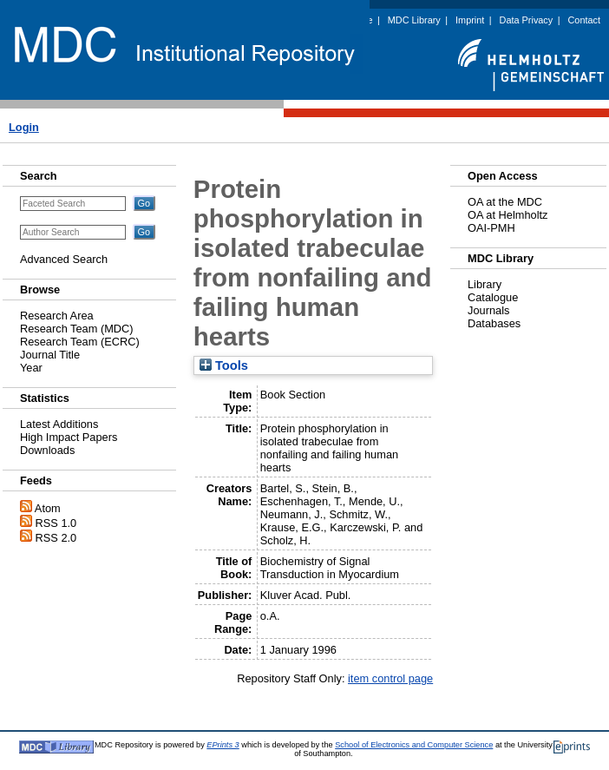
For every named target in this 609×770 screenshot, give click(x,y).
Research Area (57, 315)
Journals (488, 310)
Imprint (469, 20)
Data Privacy (526, 20)
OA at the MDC (505, 201)
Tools (224, 365)
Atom (48, 508)
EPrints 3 (222, 744)
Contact (584, 20)
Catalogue (493, 297)
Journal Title (50, 354)
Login (24, 127)
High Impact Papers (68, 437)
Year (31, 367)
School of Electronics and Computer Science (414, 744)
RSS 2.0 (56, 537)
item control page (390, 678)
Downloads (47, 450)
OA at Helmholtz (507, 214)
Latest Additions (59, 424)
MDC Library (414, 20)
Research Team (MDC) (77, 328)
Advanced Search (64, 259)
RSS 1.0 (56, 523)
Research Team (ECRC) (80, 341)
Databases (494, 323)
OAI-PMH (491, 227)
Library (484, 284)
